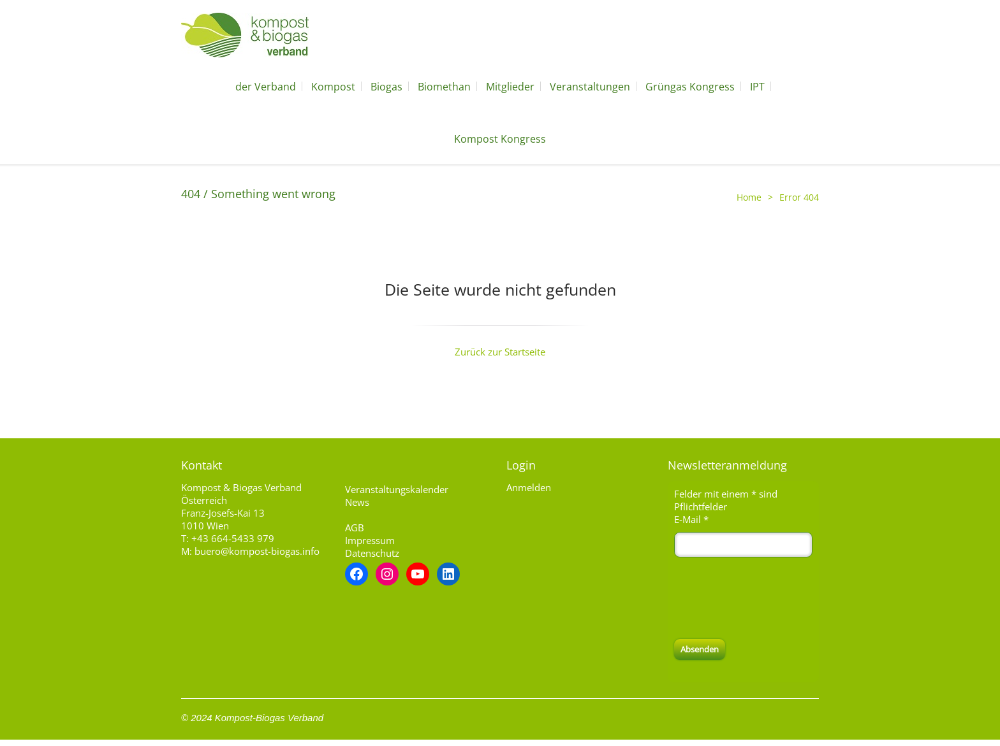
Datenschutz (372, 553)
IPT (757, 87)
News (357, 502)
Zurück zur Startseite (500, 351)
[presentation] (771, 598)
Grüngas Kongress (690, 87)
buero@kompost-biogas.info (257, 551)
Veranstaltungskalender (396, 489)
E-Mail (691, 519)
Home (749, 197)
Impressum (370, 540)
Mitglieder (510, 87)
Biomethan (444, 87)
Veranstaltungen (590, 87)
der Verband (265, 87)
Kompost (333, 87)
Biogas (386, 87)
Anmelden (528, 487)
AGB (354, 527)
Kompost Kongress (500, 139)
